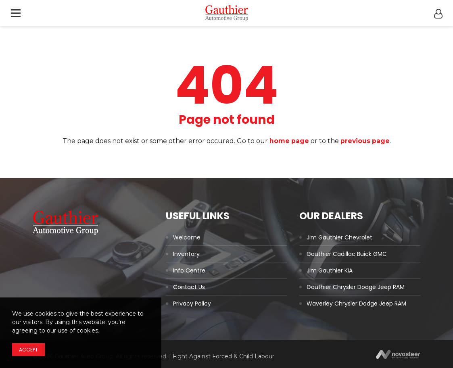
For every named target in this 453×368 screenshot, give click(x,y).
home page (289, 141)
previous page (365, 141)
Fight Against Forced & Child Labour (223, 356)
